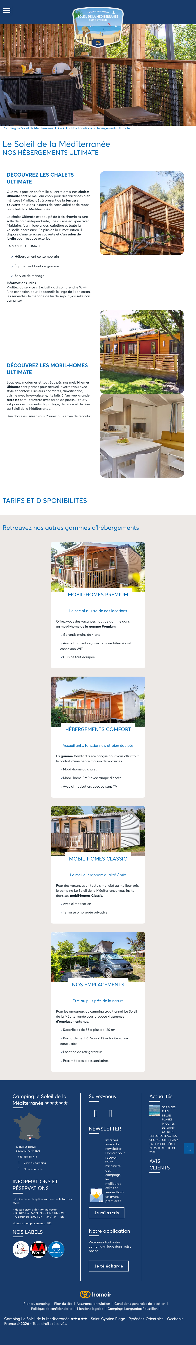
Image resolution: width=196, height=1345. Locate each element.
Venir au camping (31, 1163)
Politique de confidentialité (52, 1308)
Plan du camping (37, 1303)
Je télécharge (108, 1266)
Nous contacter (29, 1169)
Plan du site (63, 1303)
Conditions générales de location (139, 1303)
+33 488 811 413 (27, 1156)
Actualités (160, 1096)
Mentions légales (90, 1308)
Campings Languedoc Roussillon (132, 1308)
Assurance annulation (93, 1303)
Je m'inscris (106, 1213)
